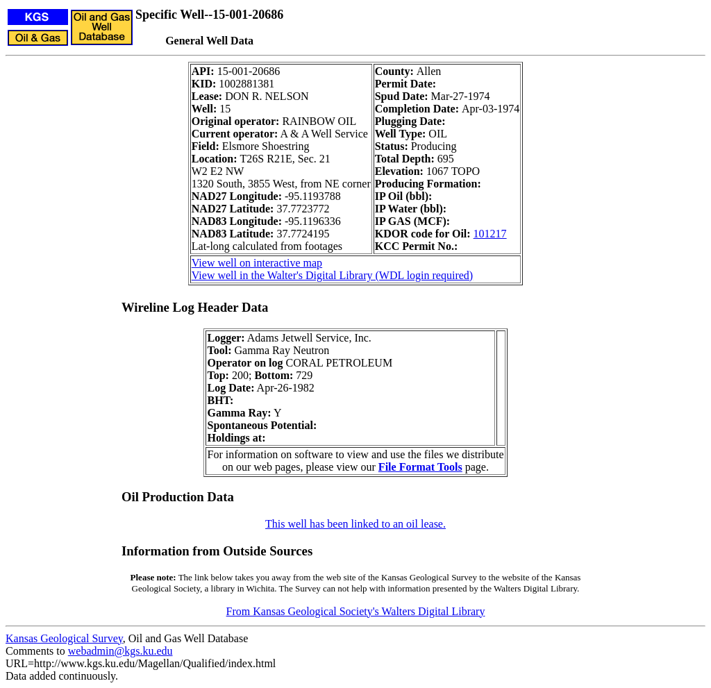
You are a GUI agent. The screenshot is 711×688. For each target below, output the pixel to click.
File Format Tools (420, 467)
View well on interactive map (257, 263)
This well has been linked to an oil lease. (355, 524)
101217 (490, 234)
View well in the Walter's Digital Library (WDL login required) (332, 275)
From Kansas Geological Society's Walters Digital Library (355, 611)
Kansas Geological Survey (64, 638)
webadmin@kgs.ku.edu (120, 651)
